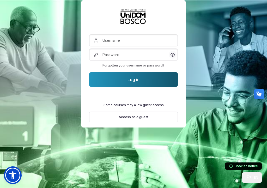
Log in (133, 79)
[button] (252, 177)
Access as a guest (133, 117)
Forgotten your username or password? (133, 65)
